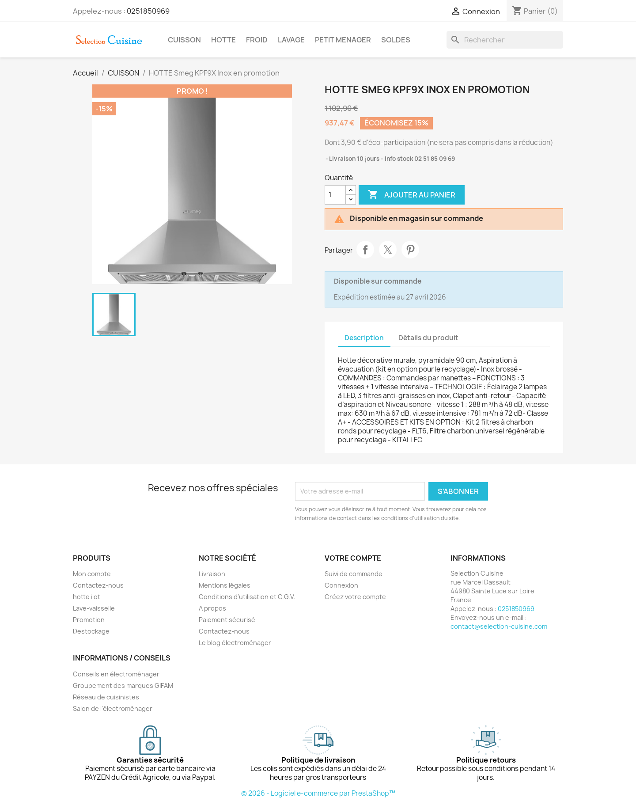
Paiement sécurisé (227, 619)
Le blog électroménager (235, 642)
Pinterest (410, 249)
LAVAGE (291, 40)
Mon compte (92, 574)
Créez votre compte (355, 596)
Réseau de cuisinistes (106, 697)
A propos (212, 608)
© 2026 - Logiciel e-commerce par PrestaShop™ (318, 793)
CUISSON (184, 40)
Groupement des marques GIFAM (123, 685)
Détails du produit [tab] (428, 337)
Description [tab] (364, 337)
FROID (257, 40)
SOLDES (395, 40)
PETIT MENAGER (343, 40)
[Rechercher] (505, 40)
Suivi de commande (353, 574)
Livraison (212, 574)
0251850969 (148, 11)
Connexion (341, 585)
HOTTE (223, 40)
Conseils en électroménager (116, 674)
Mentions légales (224, 585)
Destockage (91, 631)
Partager (365, 249)
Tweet (388, 249)
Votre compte (353, 558)
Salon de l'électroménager (112, 708)
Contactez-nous (98, 585)
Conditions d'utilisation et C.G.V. (247, 596)
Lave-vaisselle (94, 608)
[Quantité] (335, 195)
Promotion (89, 619)
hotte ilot (86, 596)
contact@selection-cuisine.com (498, 626)
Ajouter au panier (411, 195)
